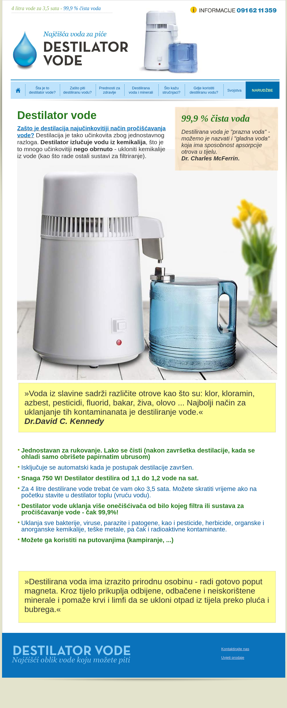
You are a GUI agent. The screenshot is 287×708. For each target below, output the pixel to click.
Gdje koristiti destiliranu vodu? (204, 90)
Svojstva (234, 90)
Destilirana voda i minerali (141, 90)
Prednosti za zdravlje (109, 90)
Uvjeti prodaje (233, 657)
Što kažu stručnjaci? (171, 90)
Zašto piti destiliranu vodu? (77, 90)
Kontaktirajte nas (235, 649)
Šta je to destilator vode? (42, 90)
